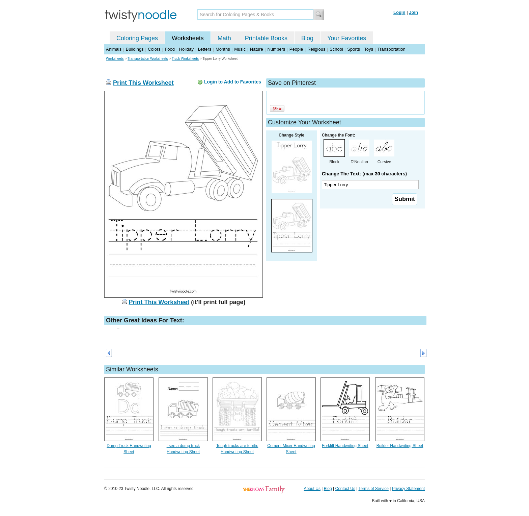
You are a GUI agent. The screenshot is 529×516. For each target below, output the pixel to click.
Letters (205, 49)
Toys (368, 49)
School (336, 49)
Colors (154, 49)
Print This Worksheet (143, 82)
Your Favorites (346, 38)
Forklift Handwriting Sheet (345, 445)
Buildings (135, 49)
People (296, 49)
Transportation (391, 49)
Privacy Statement (408, 488)
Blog (307, 38)
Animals (113, 49)
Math (224, 38)
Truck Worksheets (185, 58)
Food (170, 49)
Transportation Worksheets (148, 58)
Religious (316, 49)
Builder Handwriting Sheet (400, 445)
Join (413, 12)
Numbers (276, 49)
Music (240, 49)
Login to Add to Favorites (232, 81)
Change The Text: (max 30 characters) (364, 173)
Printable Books (266, 38)
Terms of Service (373, 488)
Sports (353, 49)
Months (223, 49)
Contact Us (345, 488)
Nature (256, 49)
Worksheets (188, 38)
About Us (312, 488)
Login (399, 12)
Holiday (186, 49)
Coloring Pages (137, 38)
